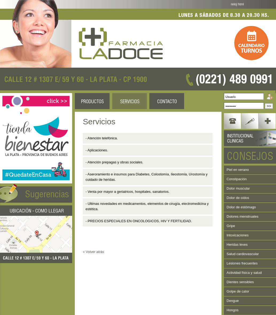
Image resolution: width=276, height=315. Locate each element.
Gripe (231, 226)
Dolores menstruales (242, 216)
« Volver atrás (93, 252)
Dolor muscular (238, 188)
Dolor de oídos (238, 198)
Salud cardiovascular (243, 254)
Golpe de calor (238, 291)
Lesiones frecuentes (242, 263)
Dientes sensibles (240, 282)
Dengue (233, 301)
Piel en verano (238, 170)
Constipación (237, 179)
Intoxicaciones (237, 235)
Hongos (233, 310)
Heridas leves (237, 245)
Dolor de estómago (241, 207)
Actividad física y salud (244, 273)
